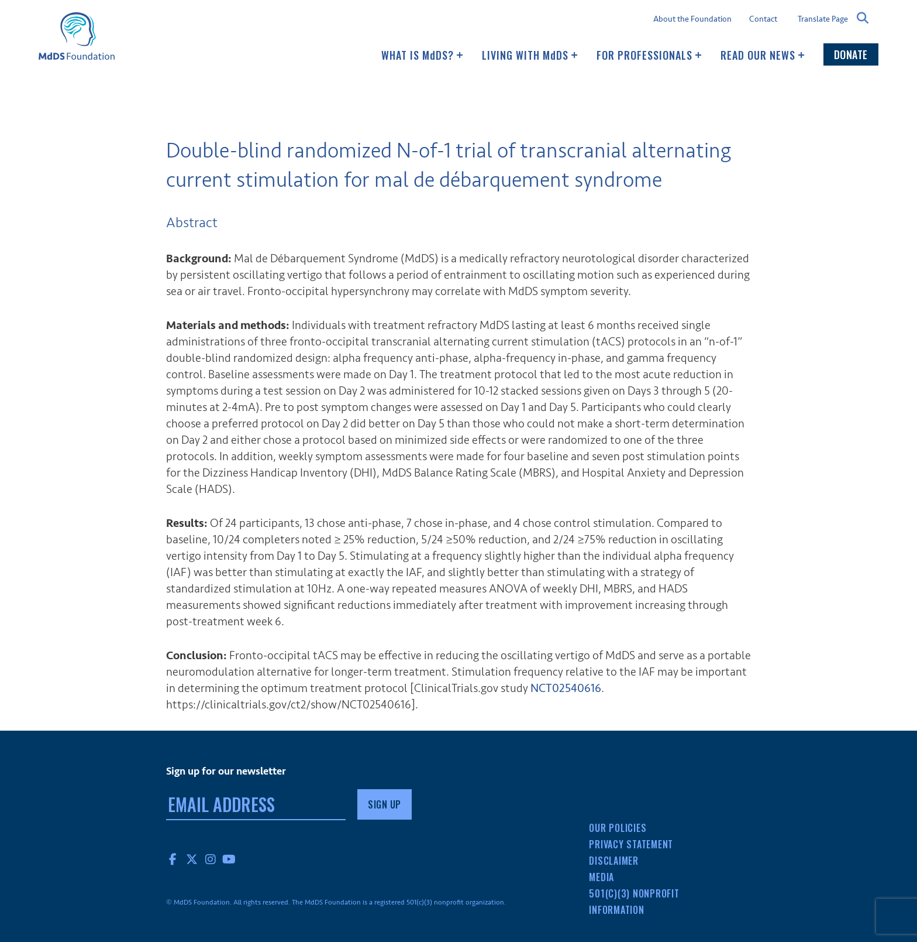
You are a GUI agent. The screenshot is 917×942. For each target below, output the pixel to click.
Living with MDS (530, 55)
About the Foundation (692, 19)
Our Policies (617, 828)
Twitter (192, 859)
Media (601, 877)
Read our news (762, 55)
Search (863, 18)
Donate (851, 54)
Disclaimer (614, 861)
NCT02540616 (565, 688)
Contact (763, 19)
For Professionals (649, 55)
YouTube (229, 859)
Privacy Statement (631, 844)
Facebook (173, 859)
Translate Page (823, 18)
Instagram (211, 859)
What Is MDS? (422, 55)
